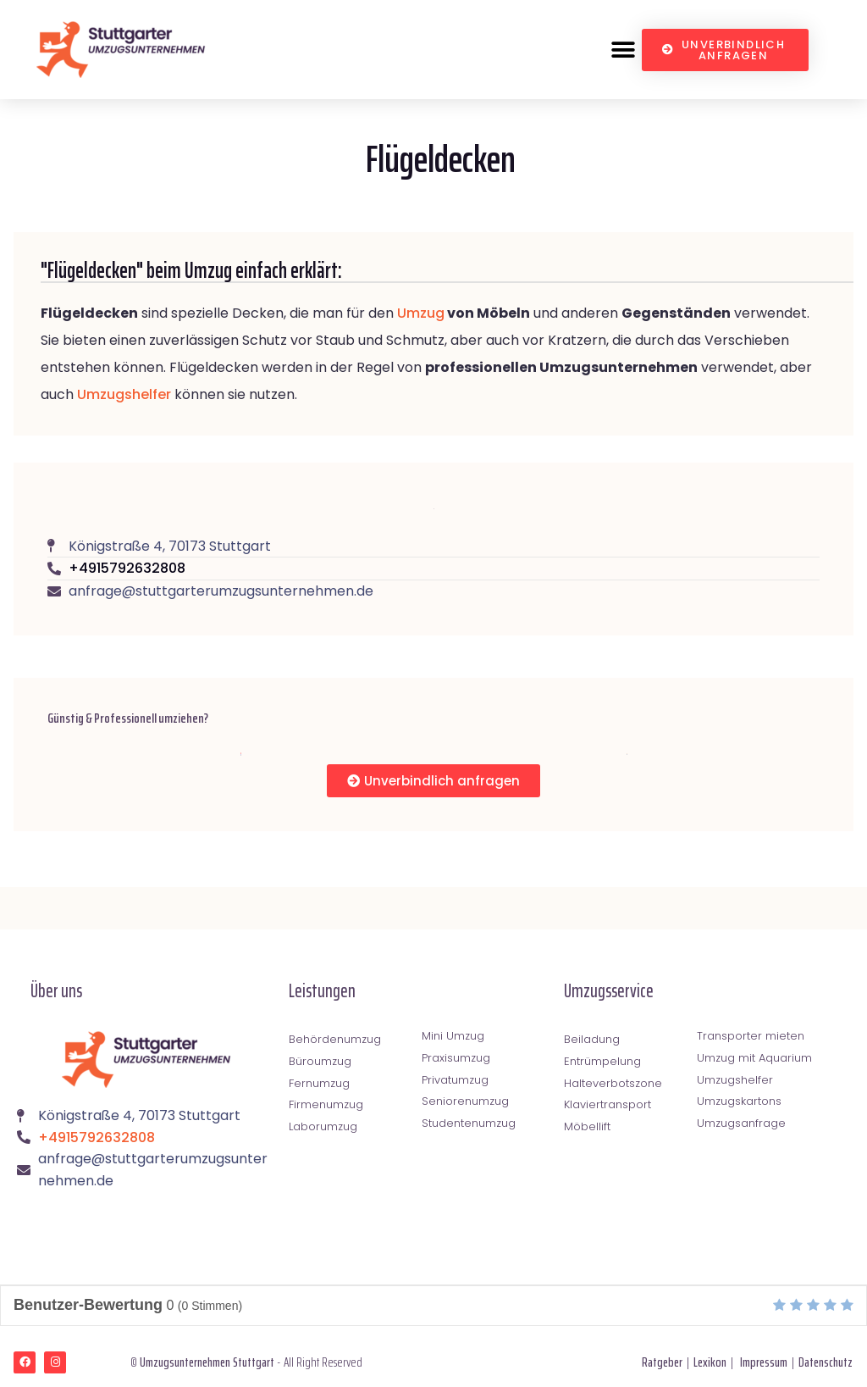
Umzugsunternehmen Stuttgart (207, 1362)
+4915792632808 (127, 568)
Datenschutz (825, 1362)
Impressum (763, 1362)
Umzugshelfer (124, 394)
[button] (623, 50)
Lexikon (709, 1362)
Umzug (421, 313)
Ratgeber (662, 1362)
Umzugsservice (609, 991)
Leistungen (322, 991)
